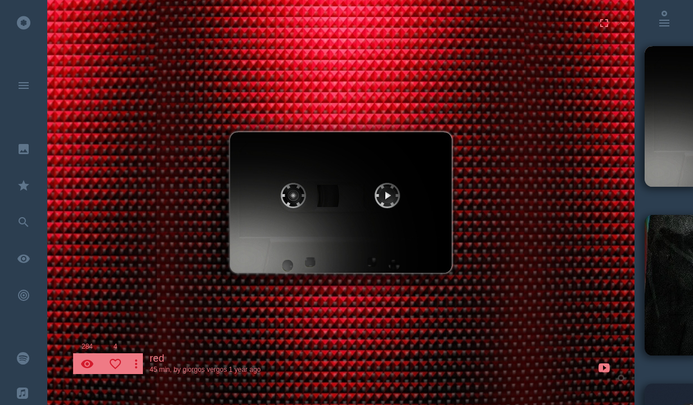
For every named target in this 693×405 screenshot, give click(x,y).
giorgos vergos (205, 370)
